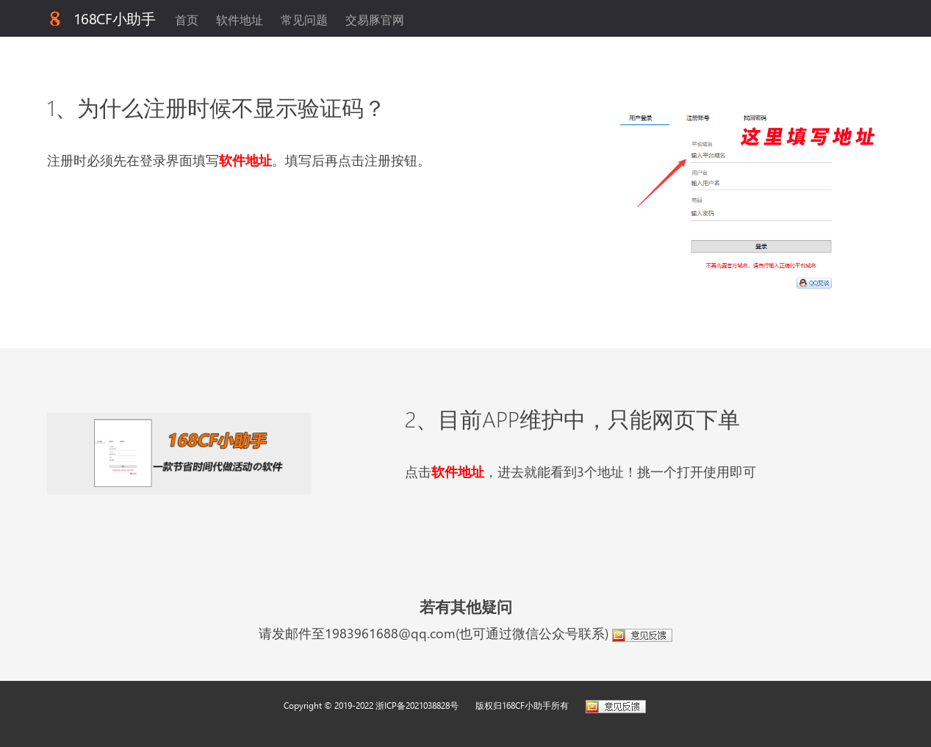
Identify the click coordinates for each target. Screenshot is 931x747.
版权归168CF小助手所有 (522, 705)
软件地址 (239, 19)
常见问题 (304, 19)
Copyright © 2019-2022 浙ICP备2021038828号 (371, 705)
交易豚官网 (374, 19)
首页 (186, 19)
